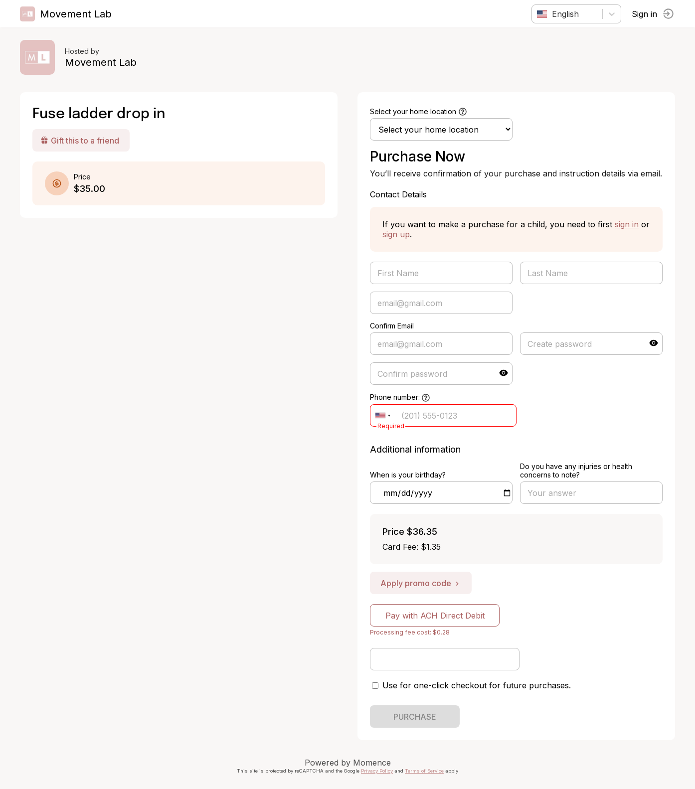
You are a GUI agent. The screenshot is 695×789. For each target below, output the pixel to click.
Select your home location (413, 111)
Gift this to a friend (79, 141)
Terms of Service (424, 771)
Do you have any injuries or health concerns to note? (576, 470)
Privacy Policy (377, 771)
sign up (396, 234)
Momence (372, 763)
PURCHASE (414, 717)
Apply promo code (420, 583)
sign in (627, 224)
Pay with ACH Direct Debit (435, 616)
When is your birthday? (408, 475)
